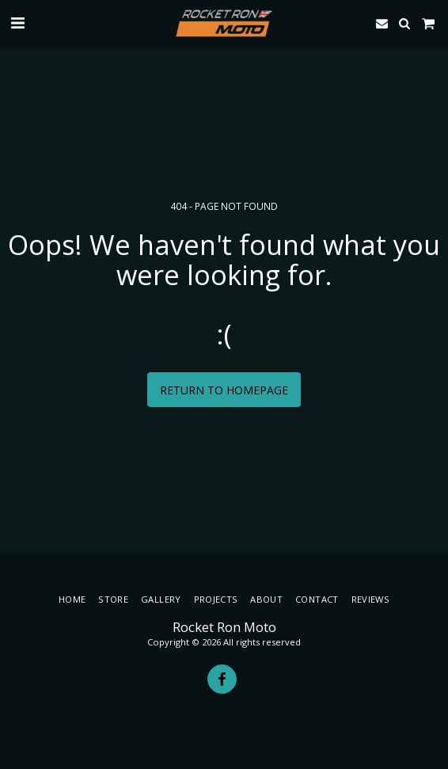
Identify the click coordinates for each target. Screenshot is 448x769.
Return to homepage (224, 390)
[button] (17, 22)
